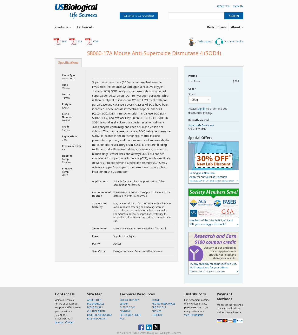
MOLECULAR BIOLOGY (99, 315)
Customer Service (229, 42)
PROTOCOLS (159, 307)
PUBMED (157, 311)
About (236, 27)
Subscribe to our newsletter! (138, 15)
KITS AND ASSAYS (97, 318)
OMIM (155, 300)
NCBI (122, 318)
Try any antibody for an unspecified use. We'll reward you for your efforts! (213, 267)
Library (59, 322)
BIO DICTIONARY (129, 300)
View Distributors (193, 315)
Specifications (68, 62)
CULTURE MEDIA (96, 311)
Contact (69, 322)
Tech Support (200, 42)
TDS (59, 42)
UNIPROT (157, 315)
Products (62, 27)
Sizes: (191, 94)
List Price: (213, 81)
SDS (75, 42)
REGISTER (222, 6)
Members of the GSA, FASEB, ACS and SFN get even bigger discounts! (211, 222)
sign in (201, 108)
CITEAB (124, 303)
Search (234, 16)
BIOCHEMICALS (95, 303)
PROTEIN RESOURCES (163, 303)
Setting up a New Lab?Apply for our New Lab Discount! (212, 176)
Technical (84, 27)
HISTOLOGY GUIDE (130, 315)
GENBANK (125, 311)
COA (91, 42)
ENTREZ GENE (127, 307)
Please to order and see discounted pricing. (207, 111)
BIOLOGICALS (95, 307)
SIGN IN (238, 6)
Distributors (216, 27)
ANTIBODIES (94, 300)
